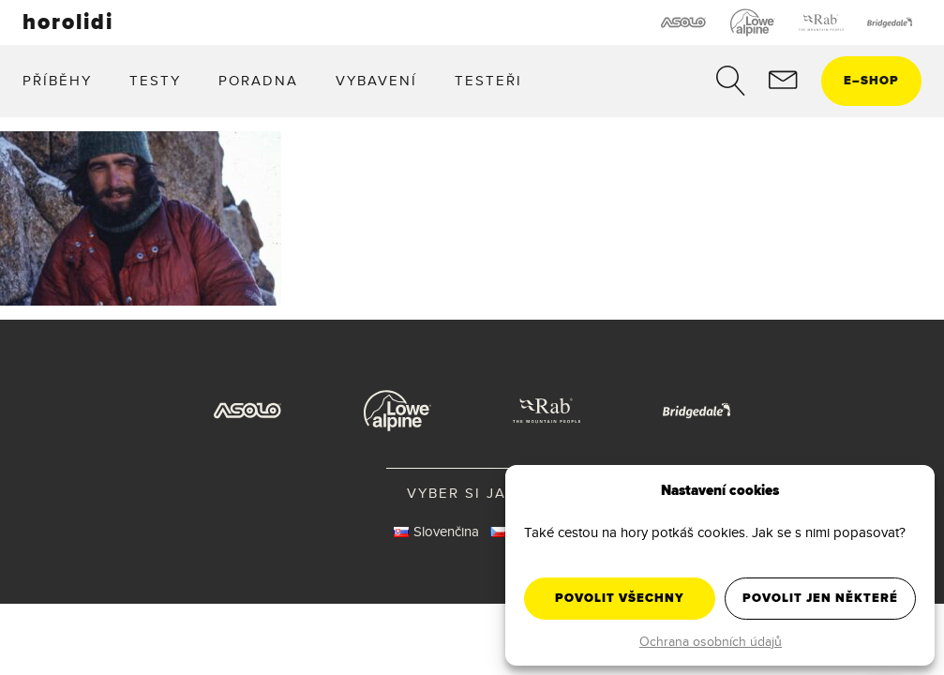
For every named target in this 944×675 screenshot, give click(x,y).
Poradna (258, 80)
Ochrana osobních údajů (710, 641)
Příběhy (57, 80)
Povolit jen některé (820, 598)
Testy (155, 80)
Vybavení (376, 80)
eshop (871, 80)
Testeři (488, 80)
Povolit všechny (619, 598)
